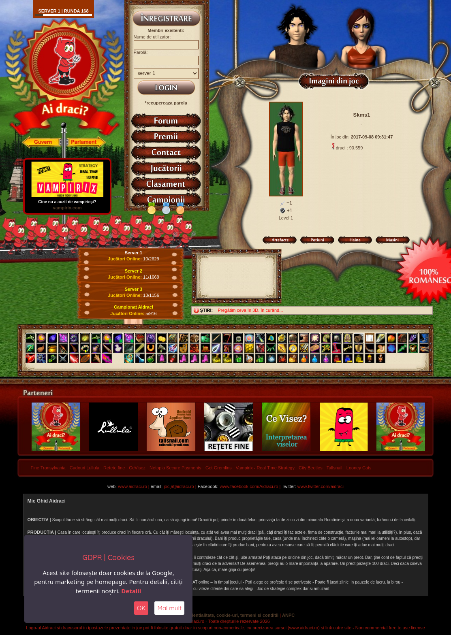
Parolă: (141, 52)
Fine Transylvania (48, 467)
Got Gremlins (218, 467)
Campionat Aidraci (133, 307)
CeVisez (137, 467)
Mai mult (169, 608)
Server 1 (133, 252)
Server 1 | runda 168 (63, 11)
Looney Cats (359, 467)
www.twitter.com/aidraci (320, 486)
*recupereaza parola (166, 102)
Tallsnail (334, 467)
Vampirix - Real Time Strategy (265, 467)
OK (141, 608)
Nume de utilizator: (152, 36)
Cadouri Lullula (84, 467)
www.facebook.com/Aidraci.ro (249, 486)
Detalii (131, 591)
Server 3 (133, 289)
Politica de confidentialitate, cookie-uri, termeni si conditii (217, 615)
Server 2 (133, 270)
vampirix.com (67, 207)
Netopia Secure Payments (175, 467)
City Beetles (311, 467)
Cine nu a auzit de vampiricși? (67, 200)
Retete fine (114, 467)
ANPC (288, 615)
